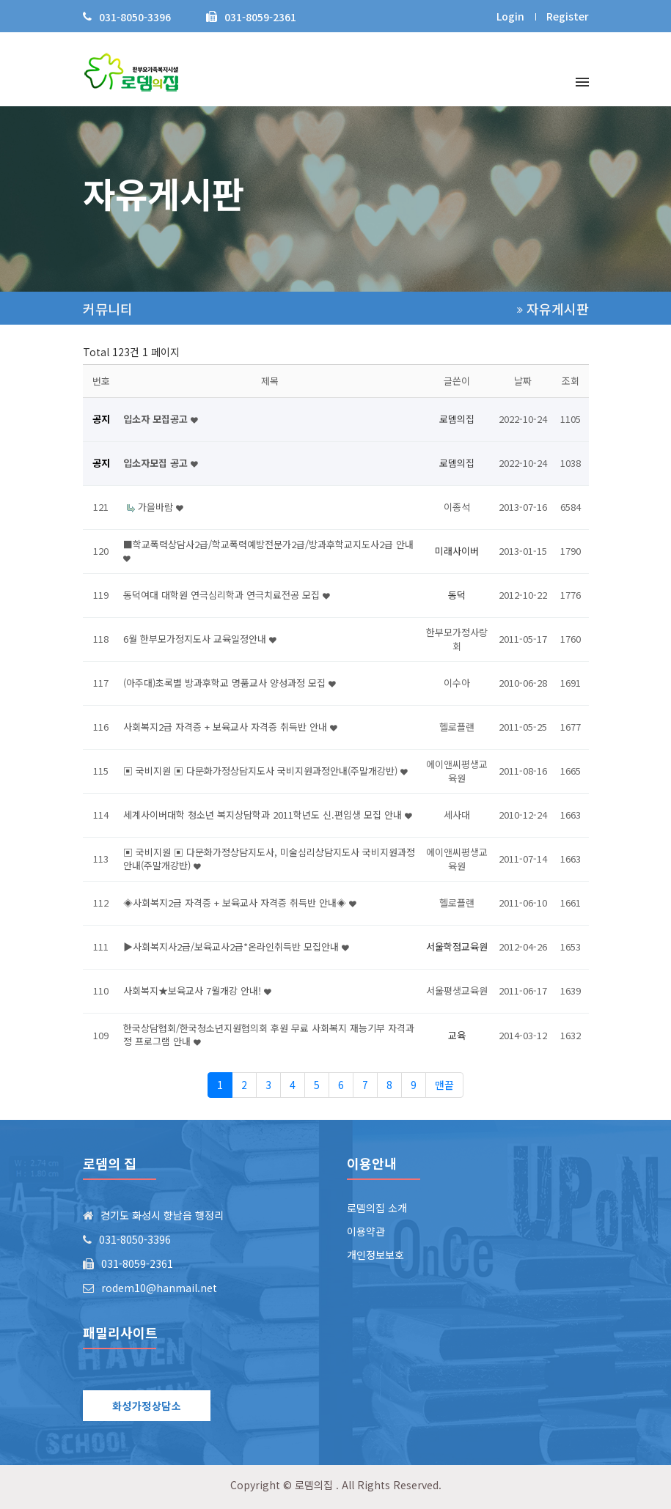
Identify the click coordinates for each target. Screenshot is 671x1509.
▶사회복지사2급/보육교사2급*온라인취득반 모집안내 (236, 946)
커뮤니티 (108, 309)
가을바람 (160, 507)
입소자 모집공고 (160, 419)
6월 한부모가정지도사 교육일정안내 (199, 639)
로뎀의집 (314, 1484)
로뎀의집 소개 (377, 1207)
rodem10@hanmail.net (159, 1287)
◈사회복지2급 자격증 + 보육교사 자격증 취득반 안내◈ (239, 903)
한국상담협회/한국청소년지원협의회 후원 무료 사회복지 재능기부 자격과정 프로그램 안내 (268, 1034)
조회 (570, 381)
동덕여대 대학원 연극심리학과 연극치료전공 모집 (226, 595)
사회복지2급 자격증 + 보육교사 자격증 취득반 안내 (230, 727)
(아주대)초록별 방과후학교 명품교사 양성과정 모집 (229, 683)
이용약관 (366, 1231)
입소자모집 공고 (160, 463)
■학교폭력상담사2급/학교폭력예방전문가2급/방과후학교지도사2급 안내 (268, 550)
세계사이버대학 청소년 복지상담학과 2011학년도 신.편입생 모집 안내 (267, 815)
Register (567, 16)
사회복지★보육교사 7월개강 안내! (197, 990)
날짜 (523, 381)
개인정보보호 (375, 1254)
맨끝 (444, 1084)
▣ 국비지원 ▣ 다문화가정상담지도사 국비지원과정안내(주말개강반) (265, 771)
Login (510, 16)
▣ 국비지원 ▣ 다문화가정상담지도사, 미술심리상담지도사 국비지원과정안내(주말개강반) (269, 858)
